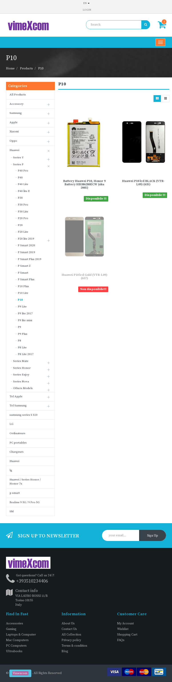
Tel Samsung (18, 405)
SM (12, 511)
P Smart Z (24, 266)
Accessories (14, 623)
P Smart (23, 272)
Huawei (14, 150)
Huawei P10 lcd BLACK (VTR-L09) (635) (143, 182)
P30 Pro (23, 204)
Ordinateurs (17, 433)
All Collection (71, 635)
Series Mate (20, 361)
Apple (14, 122)
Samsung (16, 113)
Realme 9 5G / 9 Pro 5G (25, 502)
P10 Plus (23, 286)
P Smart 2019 (26, 252)
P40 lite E (24, 191)
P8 (19, 340)
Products (26, 69)
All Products (18, 94)
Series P (18, 164)
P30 (20, 198)
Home (10, 69)
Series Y (18, 157)
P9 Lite (22, 306)
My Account (125, 623)
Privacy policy (71, 640)
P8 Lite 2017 (26, 354)
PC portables (18, 442)
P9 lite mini (25, 320)
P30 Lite (23, 211)
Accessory (17, 104)
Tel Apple (16, 396)
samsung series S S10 (24, 415)
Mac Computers (17, 640)
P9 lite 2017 (25, 313)
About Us (68, 623)
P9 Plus (22, 334)
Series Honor (22, 368)
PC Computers (16, 646)
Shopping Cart (127, 635)
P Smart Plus (26, 279)
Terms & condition (74, 646)
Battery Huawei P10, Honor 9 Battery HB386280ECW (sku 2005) (84, 184)
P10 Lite (23, 293)
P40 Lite (23, 184)
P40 (20, 177)
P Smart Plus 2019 (29, 259)
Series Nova (21, 381)
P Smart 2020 (26, 245)
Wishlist (122, 629)
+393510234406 (32, 581)
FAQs (120, 640)
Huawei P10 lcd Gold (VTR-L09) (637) (84, 276)
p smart (15, 493)
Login (87, 10)
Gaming (11, 629)
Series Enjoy (21, 374)
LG (11, 424)
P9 (19, 327)
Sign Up (152, 536)
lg (11, 470)
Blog (65, 651)
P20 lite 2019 (26, 238)
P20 (20, 225)
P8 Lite (22, 347)
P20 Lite (23, 232)
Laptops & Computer (21, 635)
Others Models (23, 388)
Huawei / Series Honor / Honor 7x (25, 482)
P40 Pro (23, 170)
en (86, 3)
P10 (40, 69)
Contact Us (69, 629)
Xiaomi (14, 131)
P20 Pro (23, 218)
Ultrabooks (14, 651)
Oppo (13, 141)
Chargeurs (17, 452)
